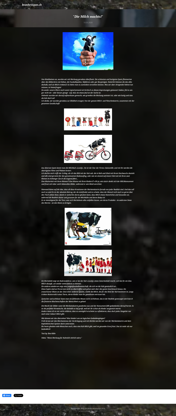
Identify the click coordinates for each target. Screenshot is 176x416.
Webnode (93, 411)
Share (6, 395)
